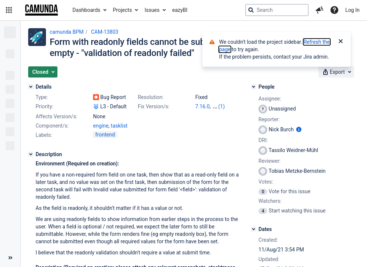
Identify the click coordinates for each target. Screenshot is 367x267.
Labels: (44, 135)
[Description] (30, 154)
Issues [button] (152, 10)
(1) (221, 106)
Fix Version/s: (153, 106)
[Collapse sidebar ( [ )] (10, 257)
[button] (9, 10)
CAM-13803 (104, 32)
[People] (253, 86)
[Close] (340, 42)
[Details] (30, 86)
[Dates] (253, 229)
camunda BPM (66, 32)
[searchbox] (276, 10)
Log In (352, 10)
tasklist (119, 126)
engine (101, 126)
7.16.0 (202, 106)
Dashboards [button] (86, 10)
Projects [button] (122, 10)
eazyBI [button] (180, 10)
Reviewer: (269, 161)
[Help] (334, 10)
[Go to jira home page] (42, 10)
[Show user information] (299, 129)
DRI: (263, 140)
